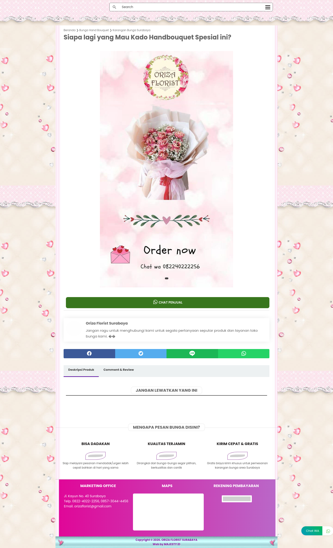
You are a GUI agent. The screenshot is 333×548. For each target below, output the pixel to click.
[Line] (192, 353)
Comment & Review (118, 369)
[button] (166, 278)
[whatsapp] (244, 353)
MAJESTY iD (172, 544)
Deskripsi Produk (81, 369)
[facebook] (89, 353)
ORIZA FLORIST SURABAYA (179, 540)
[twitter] (141, 353)
